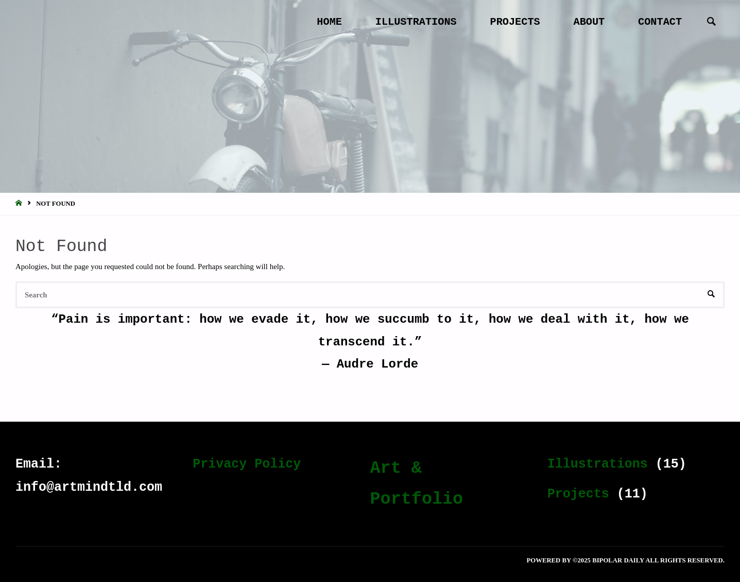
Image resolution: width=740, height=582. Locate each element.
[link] (711, 22)
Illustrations (597, 464)
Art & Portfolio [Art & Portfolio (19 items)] (416, 483)
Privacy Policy (247, 464)
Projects (578, 494)
